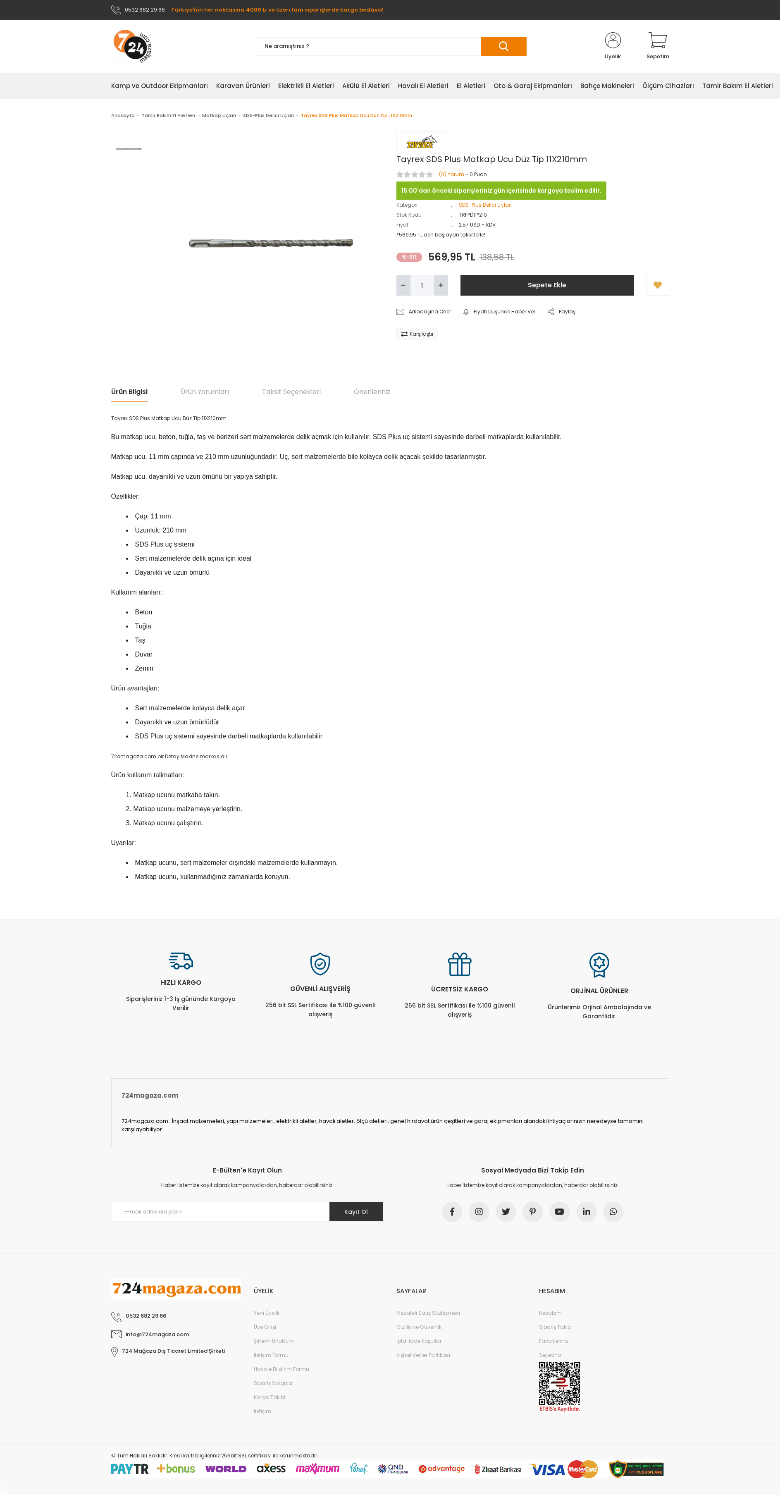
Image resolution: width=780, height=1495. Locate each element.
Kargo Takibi (269, 1397)
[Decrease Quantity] (403, 285)
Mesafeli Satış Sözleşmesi (428, 1312)
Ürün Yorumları (205, 391)
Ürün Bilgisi (129, 391)
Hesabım (550, 1312)
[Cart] (657, 46)
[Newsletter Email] (247, 1211)
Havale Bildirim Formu (281, 1369)
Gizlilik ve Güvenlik (418, 1326)
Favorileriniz (553, 1341)
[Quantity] (422, 285)
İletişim (262, 1411)
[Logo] (132, 46)
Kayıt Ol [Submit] (356, 1212)
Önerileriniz (372, 391)
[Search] (390, 46)
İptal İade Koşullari (419, 1341)
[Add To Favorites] (657, 285)
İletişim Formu (271, 1355)
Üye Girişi (265, 1326)
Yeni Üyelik (266, 1312)
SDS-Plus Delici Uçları (485, 204)
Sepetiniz (550, 1355)
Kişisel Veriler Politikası (423, 1355)
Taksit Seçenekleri (291, 391)
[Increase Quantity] (441, 285)
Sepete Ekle (547, 285)
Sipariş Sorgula (273, 1383)
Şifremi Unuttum (274, 1341)
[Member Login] (613, 46)
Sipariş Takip (555, 1326)
